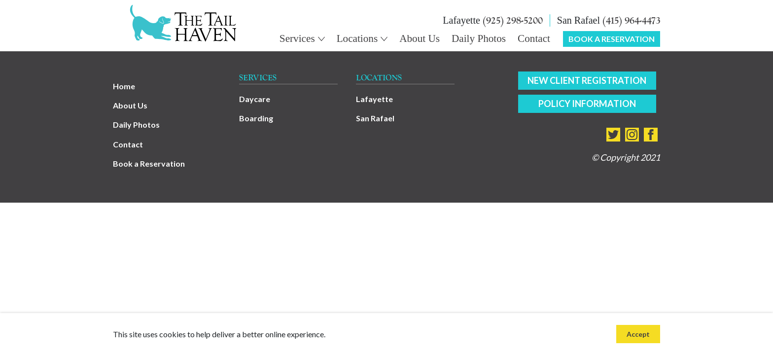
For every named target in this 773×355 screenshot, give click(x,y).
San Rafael (375, 118)
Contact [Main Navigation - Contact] (534, 38)
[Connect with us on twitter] (613, 135)
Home (124, 86)
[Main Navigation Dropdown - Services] (302, 39)
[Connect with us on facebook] (651, 135)
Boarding (256, 118)
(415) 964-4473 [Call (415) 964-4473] (631, 20)
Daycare (254, 99)
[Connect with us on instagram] (632, 135)
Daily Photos (136, 124)
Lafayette (374, 99)
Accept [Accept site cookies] (638, 334)
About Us (130, 105)
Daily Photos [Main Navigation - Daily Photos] (479, 38)
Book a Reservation (149, 163)
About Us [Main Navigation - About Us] (419, 38)
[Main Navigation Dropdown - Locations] (362, 39)
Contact (128, 144)
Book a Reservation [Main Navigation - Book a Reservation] (611, 38)
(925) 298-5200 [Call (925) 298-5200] (513, 20)
